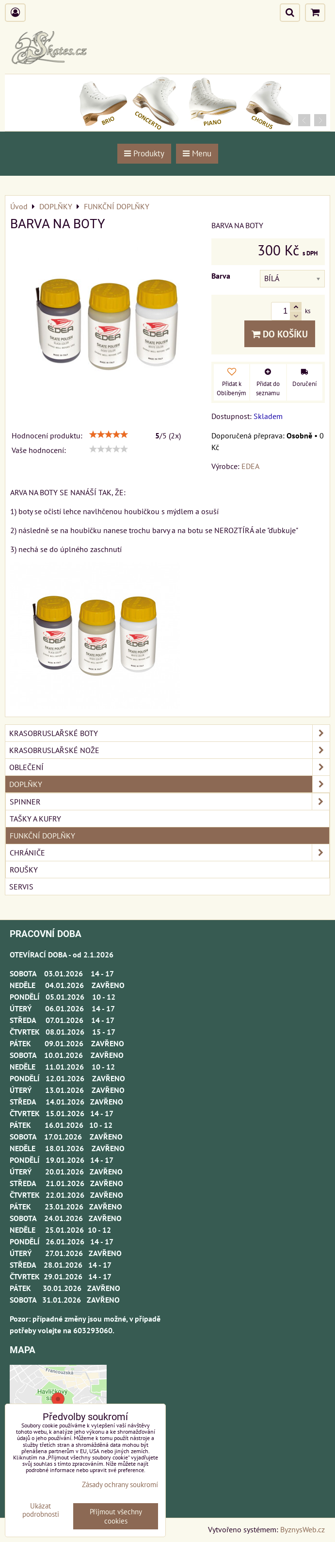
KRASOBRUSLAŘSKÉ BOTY (169, 733)
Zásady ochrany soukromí (120, 1484)
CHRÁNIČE (169, 852)
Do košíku (280, 334)
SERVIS (21, 886)
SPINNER (169, 801)
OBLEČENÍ (169, 767)
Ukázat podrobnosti (40, 1510)
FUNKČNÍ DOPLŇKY (42, 835)
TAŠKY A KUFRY (35, 818)
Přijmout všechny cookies (116, 1516)
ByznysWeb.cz (302, 1529)
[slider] (108, 434)
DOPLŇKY (169, 784)
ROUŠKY (24, 869)
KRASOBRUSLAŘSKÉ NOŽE (169, 750)
